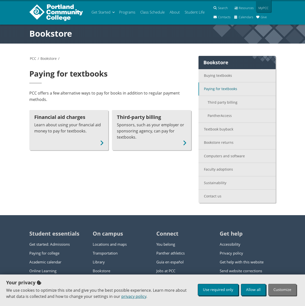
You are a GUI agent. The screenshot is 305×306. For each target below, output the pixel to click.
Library (99, 261)
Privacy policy (231, 253)
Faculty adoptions (218, 169)
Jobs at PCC (165, 270)
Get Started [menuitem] (100, 12)
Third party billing (222, 102)
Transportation (105, 253)
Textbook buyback (218, 129)
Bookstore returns (218, 142)
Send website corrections (241, 270)
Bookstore (50, 33)
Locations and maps (110, 244)
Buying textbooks (218, 75)
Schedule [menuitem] (152, 12)
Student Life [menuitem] (195, 12)
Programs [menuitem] (127, 12)
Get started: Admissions (49, 244)
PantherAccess (220, 115)
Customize (282, 289)
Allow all (253, 289)
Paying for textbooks (220, 88)
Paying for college (44, 253)
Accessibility (230, 244)
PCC (33, 58)
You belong (165, 244)
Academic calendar (45, 261)
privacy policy (133, 296)
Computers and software (224, 156)
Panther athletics (170, 253)
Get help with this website (242, 261)
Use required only (218, 289)
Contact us (212, 196)
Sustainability (215, 182)
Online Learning (42, 270)
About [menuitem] (175, 12)
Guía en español (170, 261)
